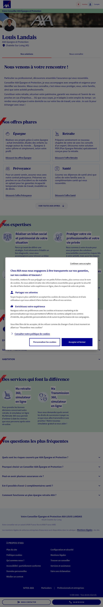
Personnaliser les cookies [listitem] (44, 342)
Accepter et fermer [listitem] (77, 342)
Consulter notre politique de (32, 333)
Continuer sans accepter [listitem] (80, 263)
